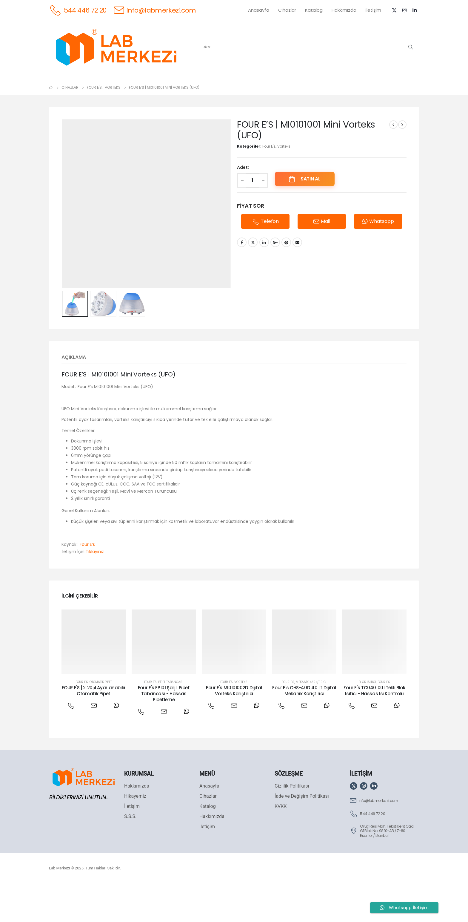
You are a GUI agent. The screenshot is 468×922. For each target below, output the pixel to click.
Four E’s (87, 583)
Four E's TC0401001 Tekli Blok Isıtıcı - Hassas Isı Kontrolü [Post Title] (374, 729)
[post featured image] (93, 680)
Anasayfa (258, 10)
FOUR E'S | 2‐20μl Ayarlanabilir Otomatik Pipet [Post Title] (94, 729)
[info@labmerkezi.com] (155, 10)
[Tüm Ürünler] (61, 93)
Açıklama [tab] (73, 395)
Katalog (314, 10)
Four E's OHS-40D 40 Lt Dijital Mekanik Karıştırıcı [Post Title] (304, 729)
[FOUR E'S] (312, 93)
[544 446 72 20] (78, 10)
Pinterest (286, 281)
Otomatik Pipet (101, 720)
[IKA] (406, 93)
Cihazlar (287, 10)
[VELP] (343, 93)
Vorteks (283, 184)
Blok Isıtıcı (367, 720)
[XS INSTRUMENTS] (187, 93)
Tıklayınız (95, 590)
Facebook (242, 281)
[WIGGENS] (218, 93)
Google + (275, 281)
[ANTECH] (375, 93)
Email (297, 281)
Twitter (253, 281)
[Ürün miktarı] (252, 219)
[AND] (249, 93)
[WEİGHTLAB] (93, 93)
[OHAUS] (124, 93)
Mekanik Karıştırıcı (311, 720)
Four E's (268, 184)
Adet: (243, 206)
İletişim (373, 10)
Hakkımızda (344, 10)
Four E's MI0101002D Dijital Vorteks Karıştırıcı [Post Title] (234, 729)
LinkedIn (264, 281)
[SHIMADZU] (155, 93)
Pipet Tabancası (170, 720)
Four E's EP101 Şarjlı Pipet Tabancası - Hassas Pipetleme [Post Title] (164, 732)
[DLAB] (281, 93)
